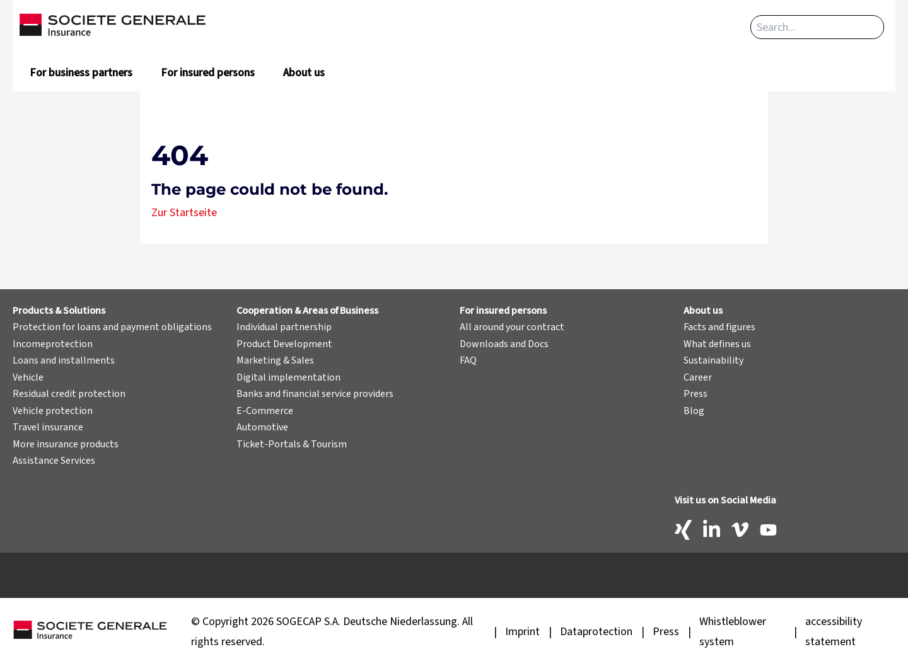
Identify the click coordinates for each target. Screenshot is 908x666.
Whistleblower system (732, 632)
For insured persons (208, 73)
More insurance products (66, 444)
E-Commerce (264, 411)
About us (304, 73)
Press (695, 394)
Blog (694, 411)
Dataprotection (596, 632)
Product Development (284, 344)
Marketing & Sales (275, 360)
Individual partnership (284, 327)
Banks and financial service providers (314, 394)
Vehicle (28, 377)
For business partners (81, 73)
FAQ (468, 360)
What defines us (717, 344)
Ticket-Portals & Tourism (291, 444)
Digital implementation (288, 377)
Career (698, 377)
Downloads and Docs (504, 344)
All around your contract (512, 327)
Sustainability (713, 360)
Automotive (262, 427)
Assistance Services (54, 461)
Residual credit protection (69, 394)
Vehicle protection (53, 411)
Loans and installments (64, 360)
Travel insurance (48, 427)
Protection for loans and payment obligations (112, 327)
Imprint (522, 632)
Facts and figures (719, 327)
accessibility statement (833, 632)
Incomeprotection (53, 344)
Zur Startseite (184, 213)
